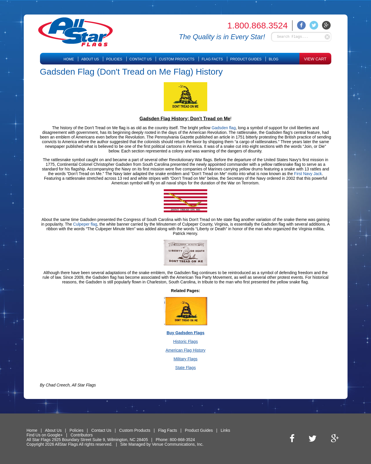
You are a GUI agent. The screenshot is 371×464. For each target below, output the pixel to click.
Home (68, 59)
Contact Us (141, 59)
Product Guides (245, 59)
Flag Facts (212, 59)
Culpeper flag (85, 224)
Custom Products (176, 59)
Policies (114, 59)
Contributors (81, 435)
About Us (90, 59)
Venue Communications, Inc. (177, 444)
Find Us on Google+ (45, 435)
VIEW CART (315, 59)
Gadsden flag (224, 127)
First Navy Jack (308, 173)
